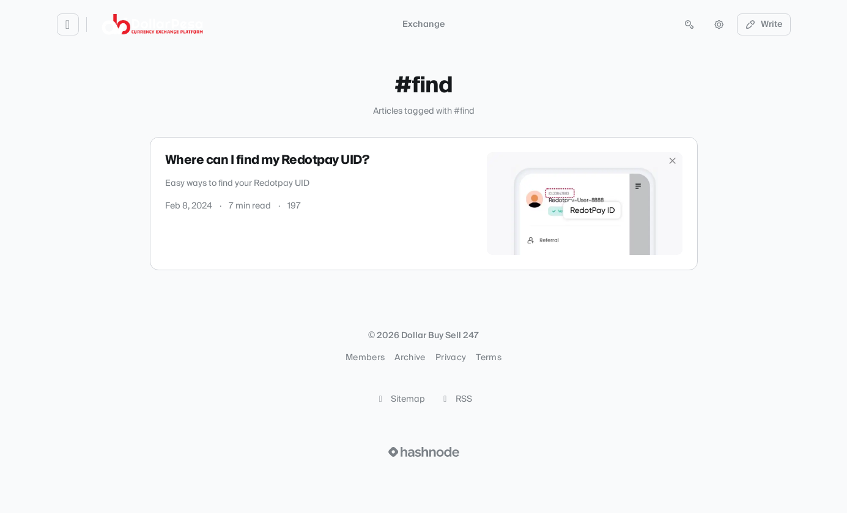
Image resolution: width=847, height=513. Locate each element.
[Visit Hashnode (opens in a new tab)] (424, 452)
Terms (488, 357)
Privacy (450, 357)
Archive (409, 357)
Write (764, 24)
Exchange (423, 24)
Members (365, 357)
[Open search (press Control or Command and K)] (689, 24)
